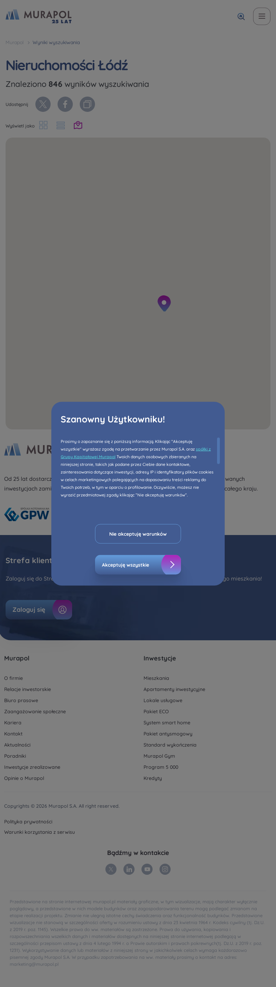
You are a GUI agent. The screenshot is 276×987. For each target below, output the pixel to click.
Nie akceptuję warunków (138, 533)
